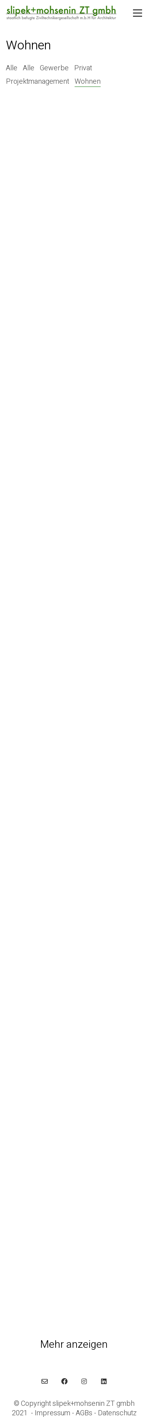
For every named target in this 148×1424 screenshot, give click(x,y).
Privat (83, 68)
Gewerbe (54, 68)
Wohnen (88, 82)
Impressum (52, 1413)
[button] (137, 13)
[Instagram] (84, 1381)
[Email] (44, 1381)
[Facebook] (64, 1381)
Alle (11, 68)
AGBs (84, 1413)
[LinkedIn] (104, 1381)
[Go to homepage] (61, 13)
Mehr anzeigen (74, 1345)
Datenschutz (117, 1413)
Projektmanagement (37, 82)
